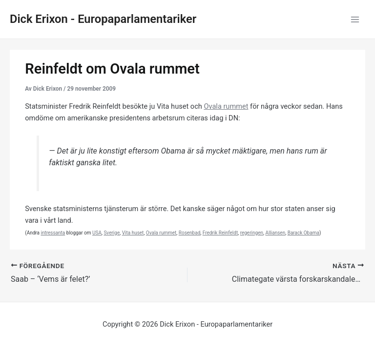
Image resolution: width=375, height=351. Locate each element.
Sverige (112, 232)
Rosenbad (190, 232)
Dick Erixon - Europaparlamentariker (103, 19)
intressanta (53, 232)
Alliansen (275, 232)
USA (97, 232)
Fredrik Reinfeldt (220, 232)
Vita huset (133, 232)
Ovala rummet (226, 106)
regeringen (251, 232)
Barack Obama (303, 232)
